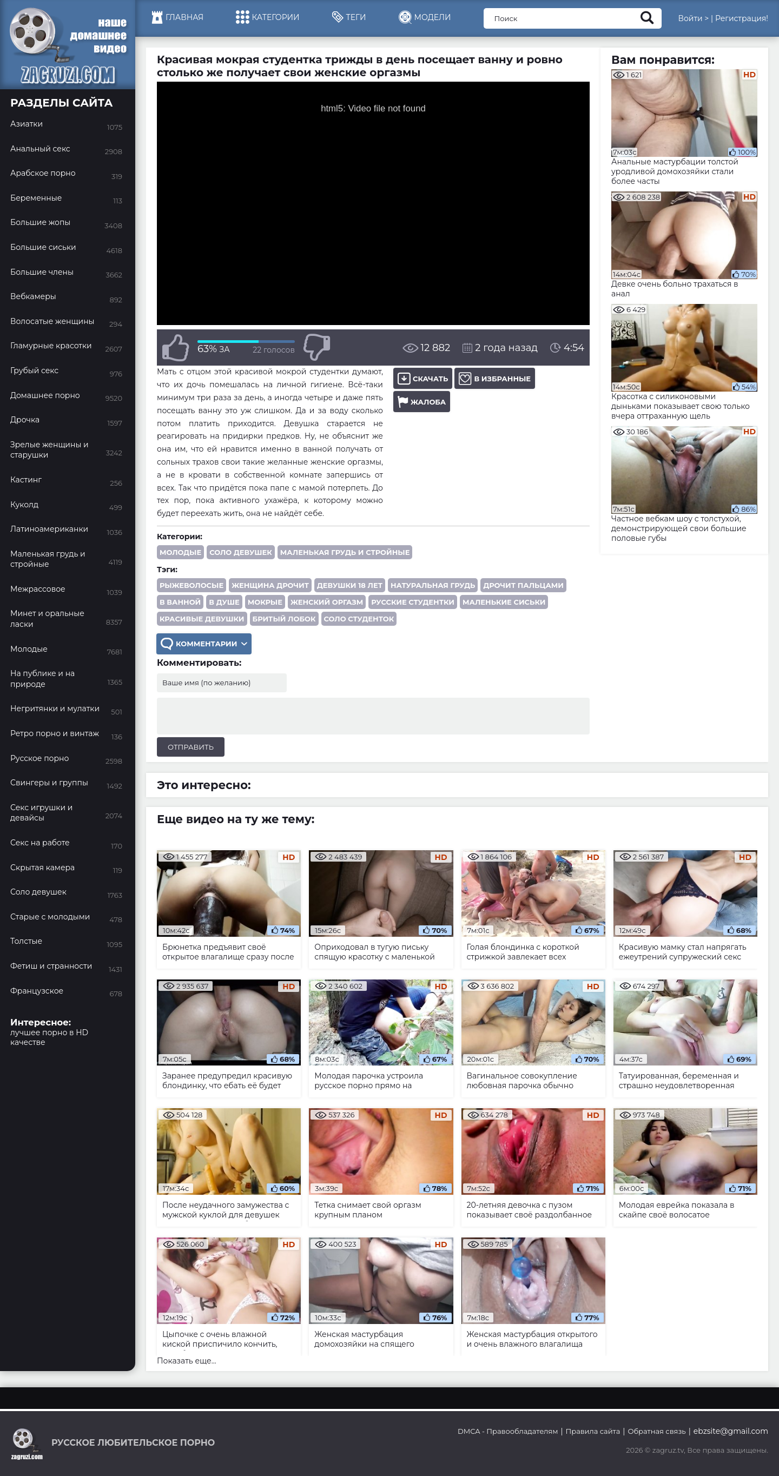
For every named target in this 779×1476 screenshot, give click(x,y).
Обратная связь (656, 1431)
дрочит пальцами (523, 585)
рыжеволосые (191, 585)
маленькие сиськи (504, 602)
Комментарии (204, 644)
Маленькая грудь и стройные (345, 552)
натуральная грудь (433, 585)
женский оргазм (327, 602)
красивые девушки (202, 618)
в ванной (180, 602)
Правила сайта (593, 1431)
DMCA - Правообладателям (508, 1431)
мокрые (265, 602)
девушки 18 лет (349, 585)
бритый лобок (284, 618)
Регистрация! (741, 18)
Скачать (423, 378)
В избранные (495, 378)
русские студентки (412, 602)
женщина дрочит (270, 585)
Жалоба (422, 401)
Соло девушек (240, 552)
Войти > (693, 18)
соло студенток (359, 618)
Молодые (180, 552)
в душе (224, 602)
